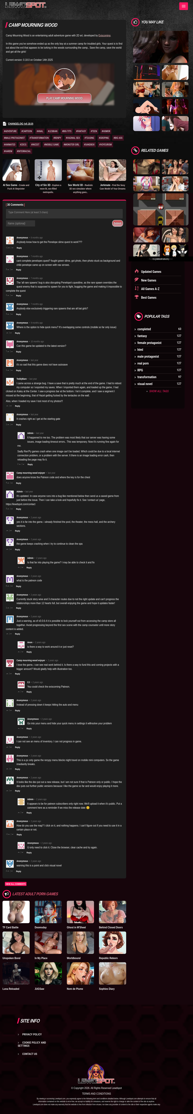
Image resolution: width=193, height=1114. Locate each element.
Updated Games (150, 272)
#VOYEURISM (105, 144)
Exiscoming (104, 35)
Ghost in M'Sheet (76, 927)
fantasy (142, 336)
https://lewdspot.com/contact (20, 504)
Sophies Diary (107, 988)
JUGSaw (39, 988)
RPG (140, 370)
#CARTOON (26, 131)
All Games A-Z (149, 289)
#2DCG (23, 144)
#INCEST (35, 144)
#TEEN (94, 131)
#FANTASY (81, 131)
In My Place (41, 958)
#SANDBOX (89, 144)
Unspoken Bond (11, 958)
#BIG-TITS (66, 131)
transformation (146, 377)
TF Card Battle (10, 927)
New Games (148, 280)
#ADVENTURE (10, 131)
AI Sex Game (16, 186)
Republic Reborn (108, 958)
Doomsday (41, 927)
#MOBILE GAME (51, 144)
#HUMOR (106, 131)
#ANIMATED (9, 144)
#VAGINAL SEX (73, 138)
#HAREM (8, 151)
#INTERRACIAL (24, 151)
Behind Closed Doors (111, 927)
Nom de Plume (75, 988)
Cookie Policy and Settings (32, 1044)
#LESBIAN (52, 131)
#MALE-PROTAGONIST (14, 138)
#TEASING (89, 138)
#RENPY (57, 138)
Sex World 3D (80, 188)
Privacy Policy (32, 1034)
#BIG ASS (118, 138)
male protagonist (148, 356)
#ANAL (40, 131)
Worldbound (74, 958)
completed (144, 329)
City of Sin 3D (48, 188)
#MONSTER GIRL (71, 144)
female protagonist (149, 343)
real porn (143, 363)
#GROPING (104, 138)
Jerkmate (112, 186)
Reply (19, 247)
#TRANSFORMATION (39, 138)
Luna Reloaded (11, 988)
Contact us (29, 1054)
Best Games (148, 298)
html (140, 350)
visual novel (144, 384)
